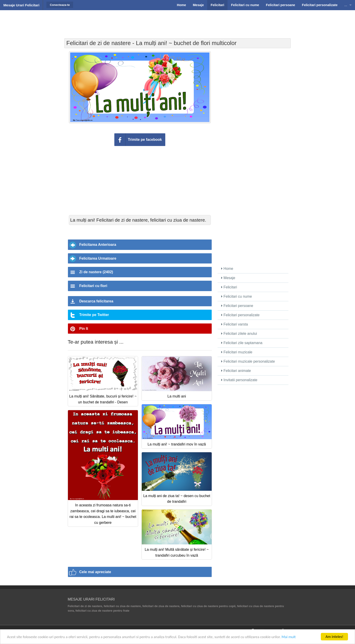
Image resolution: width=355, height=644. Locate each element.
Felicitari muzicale (236, 352)
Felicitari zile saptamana (241, 343)
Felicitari (229, 287)
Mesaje (228, 278)
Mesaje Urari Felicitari (21, 5)
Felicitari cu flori (93, 286)
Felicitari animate (236, 371)
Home (227, 269)
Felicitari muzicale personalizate (248, 361)
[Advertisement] (177, 21)
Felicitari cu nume (236, 296)
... (345, 5)
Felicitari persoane (237, 306)
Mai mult (289, 636)
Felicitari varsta (234, 324)
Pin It (83, 328)
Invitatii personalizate (239, 380)
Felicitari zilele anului (239, 333)
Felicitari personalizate (240, 315)
